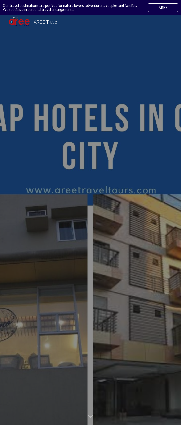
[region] (90, 7)
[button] (90, 416)
